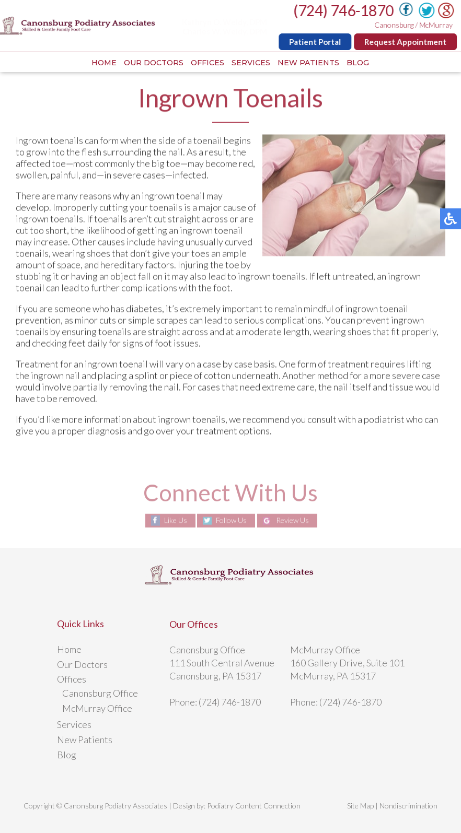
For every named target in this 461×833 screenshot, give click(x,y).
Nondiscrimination (408, 805)
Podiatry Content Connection (254, 805)
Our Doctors (153, 62)
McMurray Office (97, 708)
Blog (358, 62)
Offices (207, 62)
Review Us (292, 520)
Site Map (360, 805)
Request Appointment (406, 41)
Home (104, 62)
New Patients (308, 62)
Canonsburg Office (100, 693)
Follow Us (231, 520)
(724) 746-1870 (344, 10)
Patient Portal (316, 41)
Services (251, 62)
